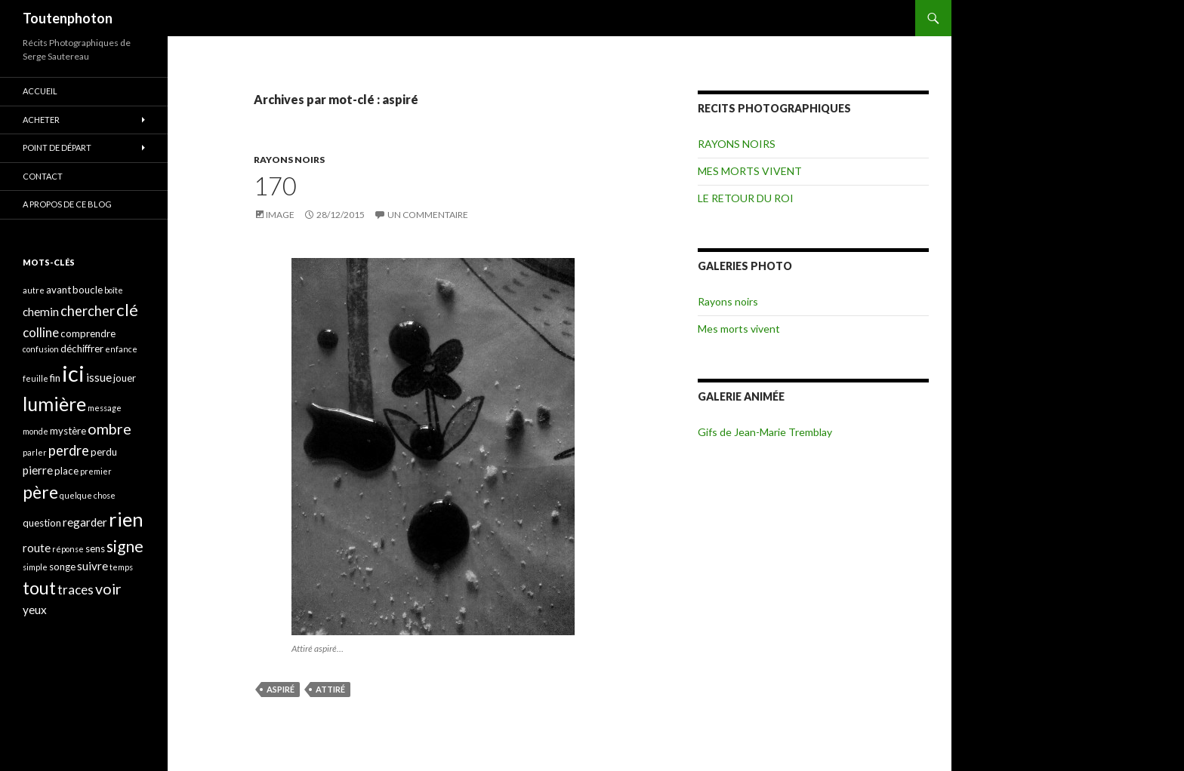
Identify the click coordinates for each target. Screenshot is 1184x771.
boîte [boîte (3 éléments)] (113, 290)
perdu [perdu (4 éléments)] (104, 452)
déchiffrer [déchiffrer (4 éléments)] (81, 348)
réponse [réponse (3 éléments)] (68, 549)
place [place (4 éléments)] (66, 471)
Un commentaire (427, 214)
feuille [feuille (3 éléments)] (35, 378)
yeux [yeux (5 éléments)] (35, 609)
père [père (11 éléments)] (40, 491)
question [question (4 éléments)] (42, 523)
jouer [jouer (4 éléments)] (124, 378)
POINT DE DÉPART (57, 147)
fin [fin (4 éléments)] (55, 378)
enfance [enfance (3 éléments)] (121, 349)
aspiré (280, 689)
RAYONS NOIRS (289, 159)
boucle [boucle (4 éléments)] (87, 290)
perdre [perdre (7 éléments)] (68, 450)
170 (275, 185)
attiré (330, 689)
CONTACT (43, 176)
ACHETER (41, 119)
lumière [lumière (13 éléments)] (54, 403)
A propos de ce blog (67, 204)
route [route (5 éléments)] (37, 547)
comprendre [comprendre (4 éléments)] (88, 333)
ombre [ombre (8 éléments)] (109, 429)
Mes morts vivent (739, 328)
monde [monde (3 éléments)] (35, 431)
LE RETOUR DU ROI (746, 198)
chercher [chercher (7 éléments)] (87, 311)
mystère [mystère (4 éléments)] (68, 431)
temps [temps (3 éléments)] (121, 567)
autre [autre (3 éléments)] (34, 290)
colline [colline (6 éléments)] (41, 332)
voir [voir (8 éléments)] (108, 588)
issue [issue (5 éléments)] (99, 377)
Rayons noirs (728, 301)
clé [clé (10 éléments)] (127, 309)
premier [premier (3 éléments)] (96, 471)
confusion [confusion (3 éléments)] (41, 349)
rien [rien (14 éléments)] (126, 519)
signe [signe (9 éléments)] (124, 545)
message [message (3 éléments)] (105, 408)
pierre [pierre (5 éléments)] (38, 470)
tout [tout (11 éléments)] (39, 587)
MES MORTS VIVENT (750, 170)
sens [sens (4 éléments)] (95, 548)
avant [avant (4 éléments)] (58, 290)
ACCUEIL (40, 91)
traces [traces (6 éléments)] (75, 589)
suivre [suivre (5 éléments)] (92, 566)
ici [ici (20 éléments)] (73, 373)
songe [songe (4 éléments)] (62, 567)
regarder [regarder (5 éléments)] (85, 522)
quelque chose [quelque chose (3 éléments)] (88, 495)
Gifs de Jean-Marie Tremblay (765, 431)
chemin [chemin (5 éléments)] (41, 311)
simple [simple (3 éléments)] (35, 567)
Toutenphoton (68, 18)
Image (280, 214)
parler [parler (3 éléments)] (35, 452)
